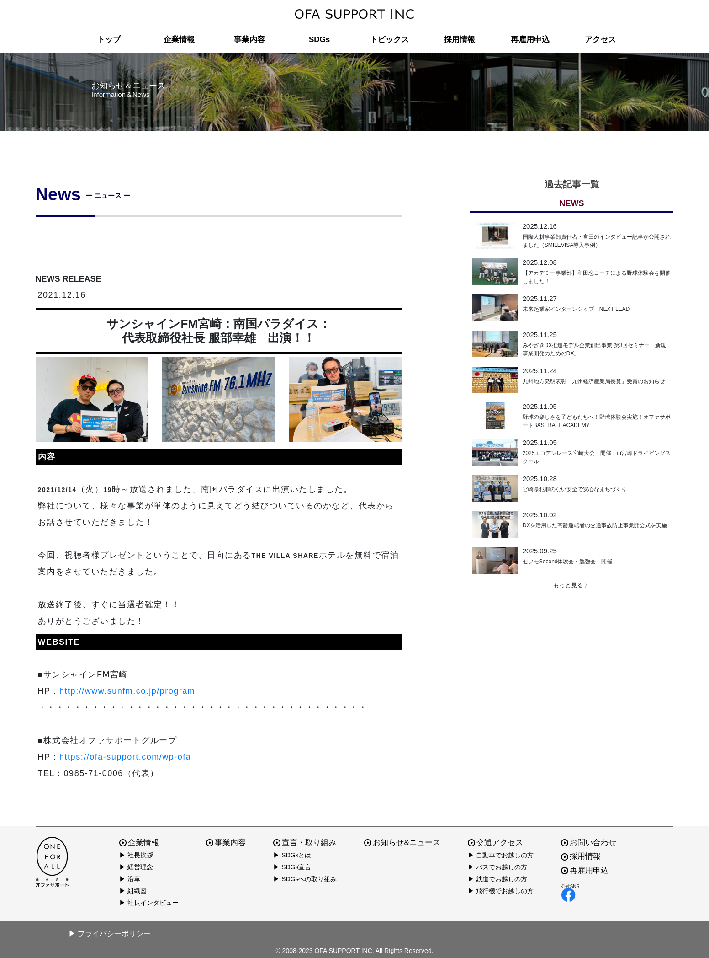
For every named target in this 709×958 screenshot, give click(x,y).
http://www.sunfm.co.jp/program (127, 691)
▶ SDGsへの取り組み (305, 879)
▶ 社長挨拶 (136, 855)
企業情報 (179, 39)
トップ (109, 39)
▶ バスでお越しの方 (497, 867)
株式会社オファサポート (354, 14)
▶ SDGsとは (292, 855)
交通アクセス (495, 842)
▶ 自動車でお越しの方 (501, 855)
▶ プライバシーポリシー (110, 933)
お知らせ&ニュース (402, 842)
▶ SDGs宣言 (292, 867)
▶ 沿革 (129, 879)
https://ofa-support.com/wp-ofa (125, 756)
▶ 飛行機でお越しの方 (501, 890)
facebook (568, 895)
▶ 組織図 (133, 890)
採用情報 (459, 39)
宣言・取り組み (304, 842)
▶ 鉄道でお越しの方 (497, 879)
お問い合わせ (588, 842)
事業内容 (249, 39)
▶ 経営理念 (136, 867)
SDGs (319, 39)
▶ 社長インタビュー (149, 902)
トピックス (389, 39)
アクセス (600, 39)
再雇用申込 (530, 39)
